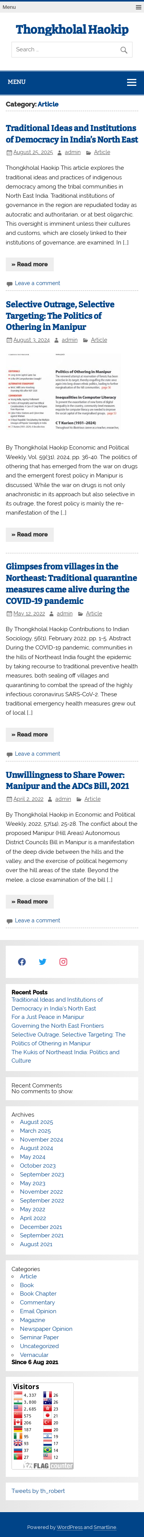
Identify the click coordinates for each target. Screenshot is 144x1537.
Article (102, 152)
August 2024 (36, 1148)
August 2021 (36, 1244)
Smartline (105, 1527)
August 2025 (36, 1122)
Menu (9, 7)
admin (73, 152)
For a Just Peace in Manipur (48, 1017)
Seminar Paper (39, 1337)
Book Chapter (38, 1293)
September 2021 (41, 1235)
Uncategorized (39, 1346)
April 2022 (33, 1218)
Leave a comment (37, 283)
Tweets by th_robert (38, 1491)
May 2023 (32, 1183)
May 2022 (32, 1209)
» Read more (30, 264)
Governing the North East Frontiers (58, 1025)
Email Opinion (38, 1311)
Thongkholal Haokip (72, 30)
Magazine (32, 1320)
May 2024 (32, 1156)
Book (27, 1285)
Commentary (37, 1302)
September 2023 (42, 1174)
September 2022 (42, 1200)
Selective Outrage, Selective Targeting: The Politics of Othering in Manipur (60, 316)
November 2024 (41, 1139)
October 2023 (38, 1165)
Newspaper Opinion (46, 1328)
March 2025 (35, 1130)
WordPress (70, 1527)
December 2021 (41, 1227)
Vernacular (34, 1355)
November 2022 (41, 1191)
